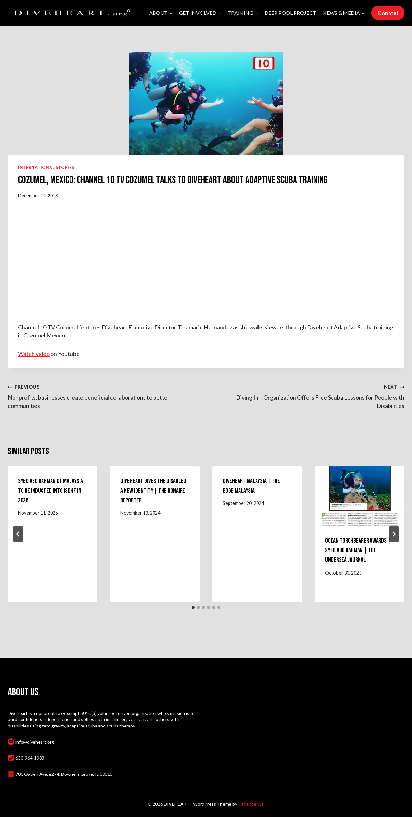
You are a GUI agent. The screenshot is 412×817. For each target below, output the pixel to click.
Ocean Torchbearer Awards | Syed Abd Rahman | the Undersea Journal (358, 550)
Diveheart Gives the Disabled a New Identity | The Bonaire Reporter (153, 490)
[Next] (394, 534)
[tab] (193, 607)
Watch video (34, 353)
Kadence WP (251, 804)
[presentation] (359, 496)
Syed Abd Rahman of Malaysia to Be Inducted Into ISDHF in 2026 (50, 490)
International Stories (46, 167)
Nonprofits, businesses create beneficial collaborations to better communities (104, 396)
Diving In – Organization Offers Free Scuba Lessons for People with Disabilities (308, 396)
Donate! (387, 12)
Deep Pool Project (290, 13)
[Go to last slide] (18, 534)
